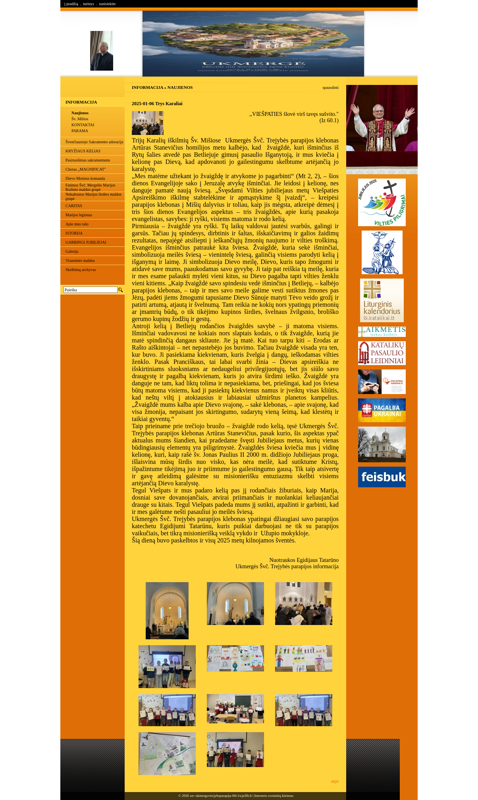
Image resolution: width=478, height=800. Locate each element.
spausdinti (330, 87)
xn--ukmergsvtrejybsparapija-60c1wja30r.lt (221, 796)
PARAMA (79, 131)
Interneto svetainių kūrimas (273, 796)
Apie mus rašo (77, 224)
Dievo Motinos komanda (85, 178)
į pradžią (71, 4)
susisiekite (107, 4)
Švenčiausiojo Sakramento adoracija (94, 142)
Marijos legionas (79, 215)
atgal (335, 781)
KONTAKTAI (82, 125)
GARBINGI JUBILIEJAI (86, 242)
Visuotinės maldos (80, 260)
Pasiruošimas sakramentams (88, 160)
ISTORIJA (74, 233)
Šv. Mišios (79, 119)
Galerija (72, 251)
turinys (88, 4)
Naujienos (80, 113)
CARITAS (74, 206)
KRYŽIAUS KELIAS (83, 151)
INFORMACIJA (81, 102)
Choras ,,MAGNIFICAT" (86, 169)
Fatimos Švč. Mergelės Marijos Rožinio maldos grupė (90, 187)
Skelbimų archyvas (81, 269)
